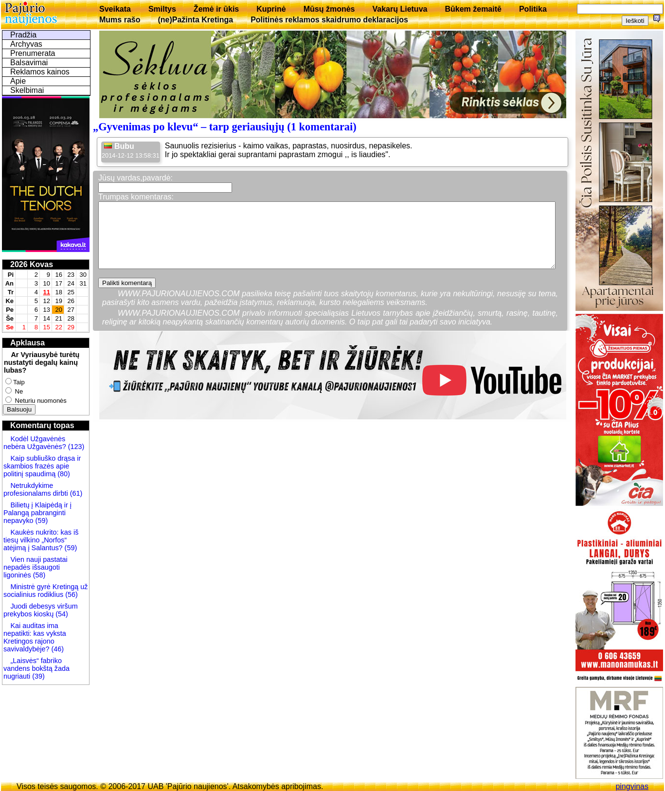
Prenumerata (32, 53)
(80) (62, 474)
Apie (18, 81)
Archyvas (26, 44)
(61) (75, 493)
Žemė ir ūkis (216, 9)
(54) (61, 614)
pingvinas (631, 786)
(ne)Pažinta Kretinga (195, 20)
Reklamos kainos (40, 72)
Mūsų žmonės (329, 9)
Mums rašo (119, 20)
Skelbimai (27, 90)
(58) (38, 575)
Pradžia (23, 35)
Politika (533, 9)
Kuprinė (271, 9)
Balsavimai (29, 62)
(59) (41, 520)
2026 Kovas (31, 264)
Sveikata (115, 9)
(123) (75, 446)
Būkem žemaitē (473, 9)
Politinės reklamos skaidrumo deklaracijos (329, 20)
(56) (70, 594)
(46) (56, 649)
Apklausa (27, 343)
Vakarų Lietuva (399, 9)
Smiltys (162, 9)
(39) (37, 676)
